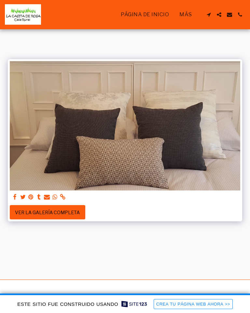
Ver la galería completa (47, 212)
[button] (209, 14)
